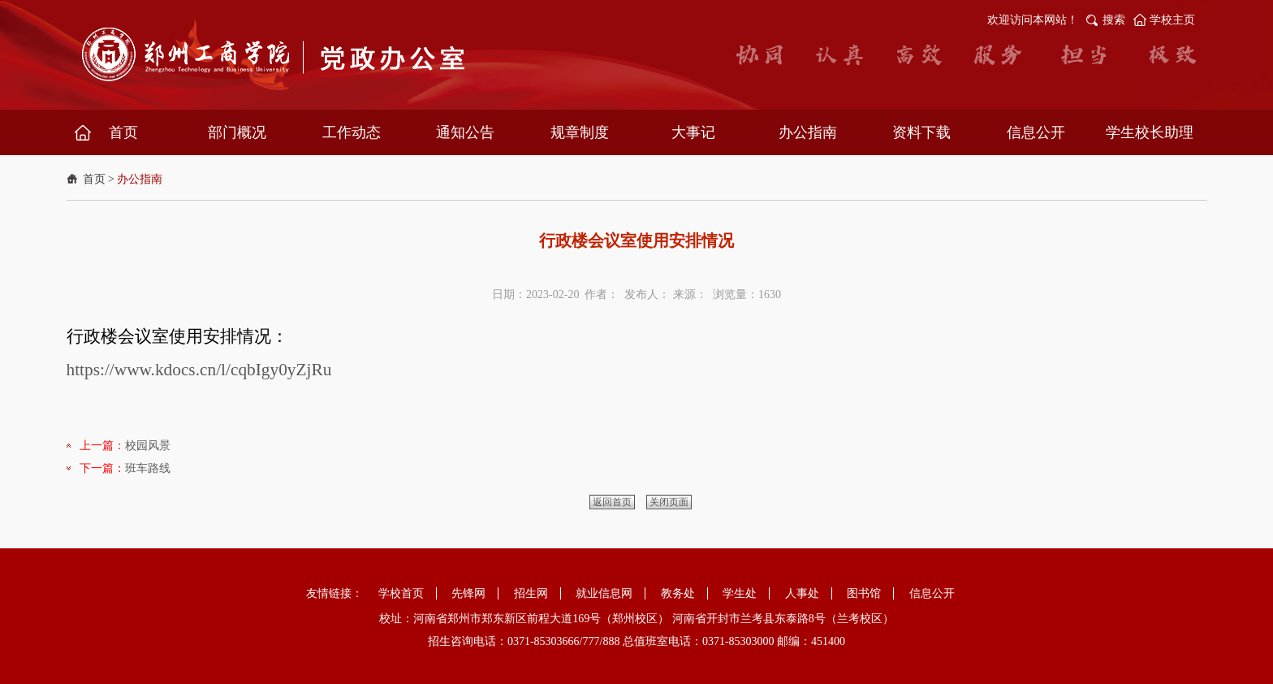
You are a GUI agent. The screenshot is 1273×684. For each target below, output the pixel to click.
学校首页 (401, 593)
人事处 (802, 593)
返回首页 (612, 502)
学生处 (740, 593)
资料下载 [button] (921, 132)
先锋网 (468, 593)
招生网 (531, 593)
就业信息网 (604, 593)
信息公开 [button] (1036, 132)
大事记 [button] (693, 132)
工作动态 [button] (351, 132)
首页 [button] (123, 132)
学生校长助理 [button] (1149, 132)
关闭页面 (668, 502)
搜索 (1114, 20)
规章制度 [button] (579, 132)
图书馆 (864, 593)
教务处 (678, 593)
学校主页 (1172, 20)
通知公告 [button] (465, 132)
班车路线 (147, 468)
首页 (94, 179)
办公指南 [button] (808, 132)
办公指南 (139, 179)
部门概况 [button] (237, 132)
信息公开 (932, 593)
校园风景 (147, 445)
